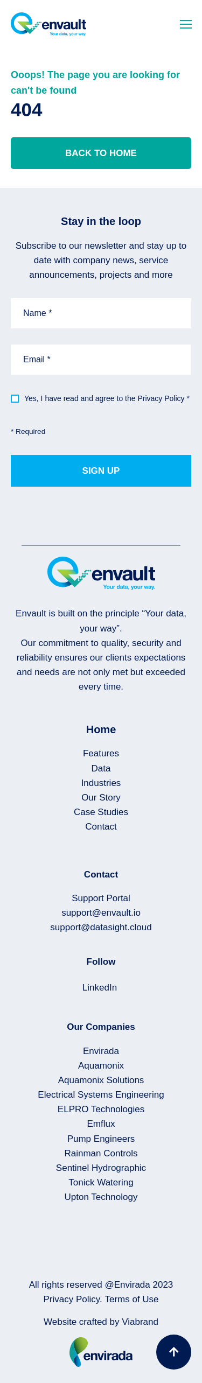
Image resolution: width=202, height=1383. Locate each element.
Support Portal (101, 898)
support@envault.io (101, 913)
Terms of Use (131, 1299)
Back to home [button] (101, 153)
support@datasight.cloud (100, 927)
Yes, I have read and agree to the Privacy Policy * (107, 398)
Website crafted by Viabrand (101, 1322)
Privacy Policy (71, 1299)
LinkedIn (99, 987)
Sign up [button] (101, 471)
